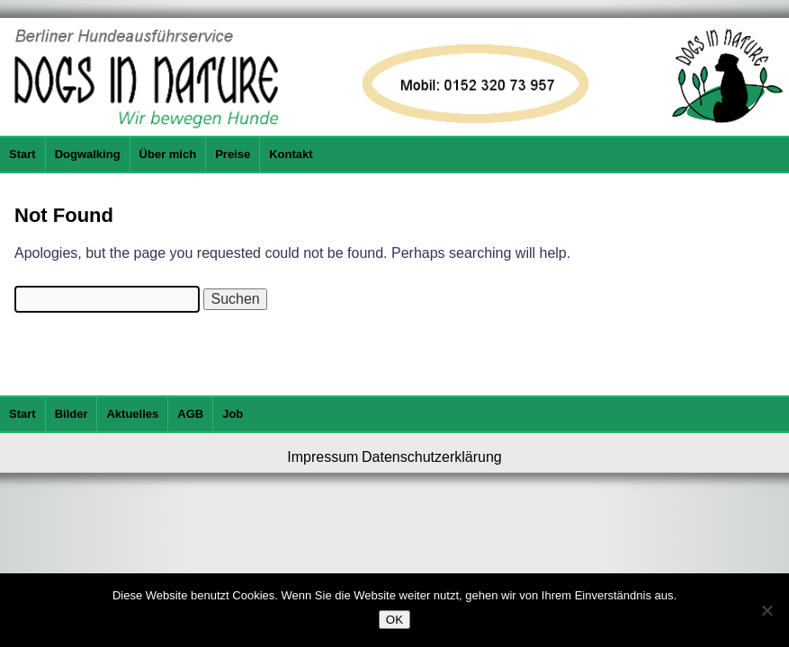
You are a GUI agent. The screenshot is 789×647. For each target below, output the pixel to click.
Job (232, 414)
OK (394, 619)
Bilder (71, 414)
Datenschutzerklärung (432, 457)
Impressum (322, 457)
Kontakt (290, 154)
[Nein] (767, 610)
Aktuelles (132, 414)
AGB (190, 414)
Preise (232, 154)
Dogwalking (88, 154)
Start (22, 154)
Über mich (168, 154)
